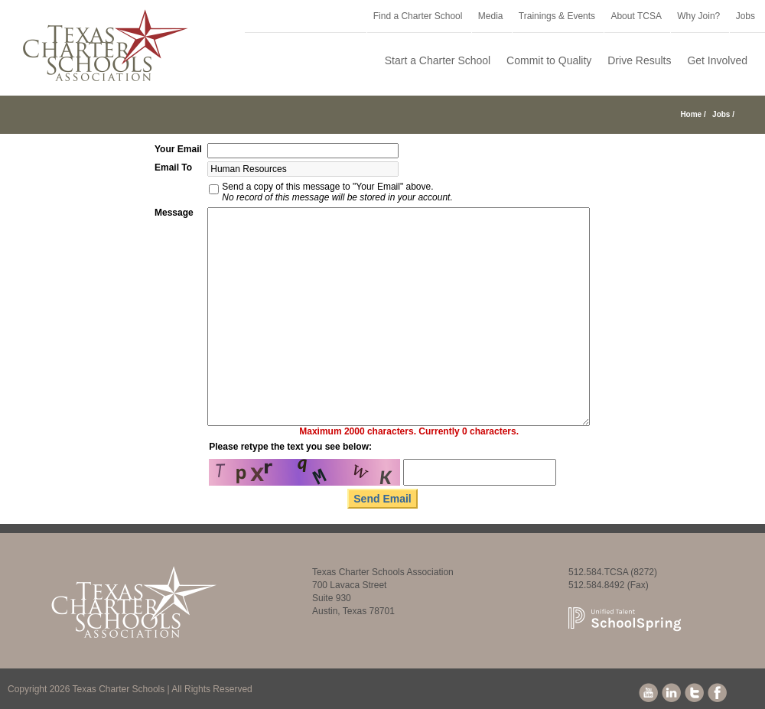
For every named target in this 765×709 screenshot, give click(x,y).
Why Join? (698, 16)
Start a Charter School (438, 60)
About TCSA (635, 16)
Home (691, 114)
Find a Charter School (418, 16)
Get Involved (717, 60)
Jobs (745, 16)
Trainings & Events (557, 16)
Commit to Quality (548, 60)
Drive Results (639, 60)
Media (490, 16)
